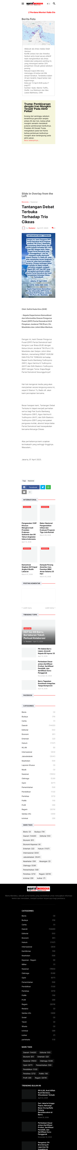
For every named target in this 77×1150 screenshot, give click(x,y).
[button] (22, 4)
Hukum (38, 743)
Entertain (38, 738)
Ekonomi (38, 734)
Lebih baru (27, 608)
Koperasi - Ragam (38, 960)
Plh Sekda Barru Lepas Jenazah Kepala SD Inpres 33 (46, 651)
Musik (38, 769)
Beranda (25, 202)
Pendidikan (38, 792)
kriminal (38, 818)
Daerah (38, 725)
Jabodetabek (38, 756)
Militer (38, 964)
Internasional (38, 752)
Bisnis (38, 712)
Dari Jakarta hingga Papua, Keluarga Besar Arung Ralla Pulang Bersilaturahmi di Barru (46, 1109)
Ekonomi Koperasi (32, 844)
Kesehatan (38, 761)
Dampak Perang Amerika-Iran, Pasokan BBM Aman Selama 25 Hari (47, 569)
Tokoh (38, 1022)
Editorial (38, 730)
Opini (38, 783)
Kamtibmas (38, 951)
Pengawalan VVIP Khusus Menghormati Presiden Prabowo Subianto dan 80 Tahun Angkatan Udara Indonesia (29, 531)
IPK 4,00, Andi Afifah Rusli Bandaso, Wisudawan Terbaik (46, 1092)
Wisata (38, 1026)
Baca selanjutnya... (31, 140)
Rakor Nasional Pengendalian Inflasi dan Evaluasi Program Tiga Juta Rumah (47, 527)
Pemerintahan (38, 787)
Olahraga (38, 778)
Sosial (38, 1017)
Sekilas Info (38, 814)
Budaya (38, 716)
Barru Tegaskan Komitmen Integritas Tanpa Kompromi (46, 683)
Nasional (34, 202)
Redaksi (38, 1008)
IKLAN (38, 747)
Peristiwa (38, 796)
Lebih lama (49, 608)
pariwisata (38, 1039)
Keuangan (44, 861)
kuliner (41, 878)
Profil (38, 805)
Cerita (38, 721)
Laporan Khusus (38, 765)
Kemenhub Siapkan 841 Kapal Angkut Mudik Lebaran (29, 568)
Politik (38, 800)
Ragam (38, 809)
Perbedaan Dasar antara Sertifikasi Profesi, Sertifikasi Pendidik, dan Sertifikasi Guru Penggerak (45, 667)
